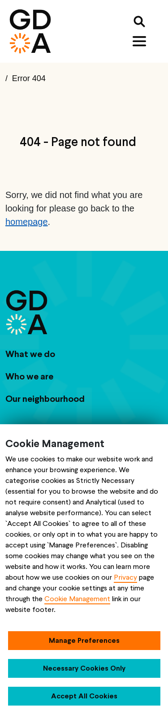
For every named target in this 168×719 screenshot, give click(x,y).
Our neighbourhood (45, 398)
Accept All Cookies (84, 696)
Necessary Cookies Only (84, 668)
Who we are (29, 376)
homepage (26, 222)
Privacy (125, 577)
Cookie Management (77, 598)
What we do (30, 354)
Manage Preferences (84, 640)
